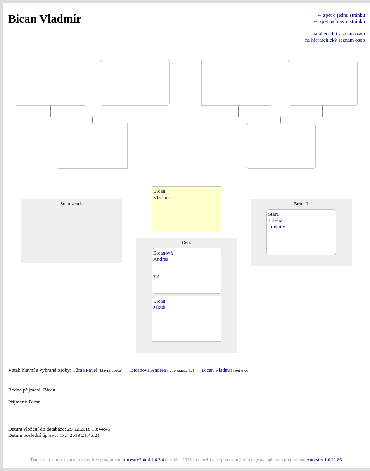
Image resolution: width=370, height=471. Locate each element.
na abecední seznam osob (339, 33)
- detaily (276, 226)
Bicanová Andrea (148, 370)
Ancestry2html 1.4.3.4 (143, 459)
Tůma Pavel (85, 370)
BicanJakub (159, 304)
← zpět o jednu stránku (341, 15)
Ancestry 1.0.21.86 (324, 459)
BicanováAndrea (163, 256)
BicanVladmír (161, 194)
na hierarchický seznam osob (335, 40)
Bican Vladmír (217, 370)
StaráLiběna (275, 217)
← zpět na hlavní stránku (339, 21)
